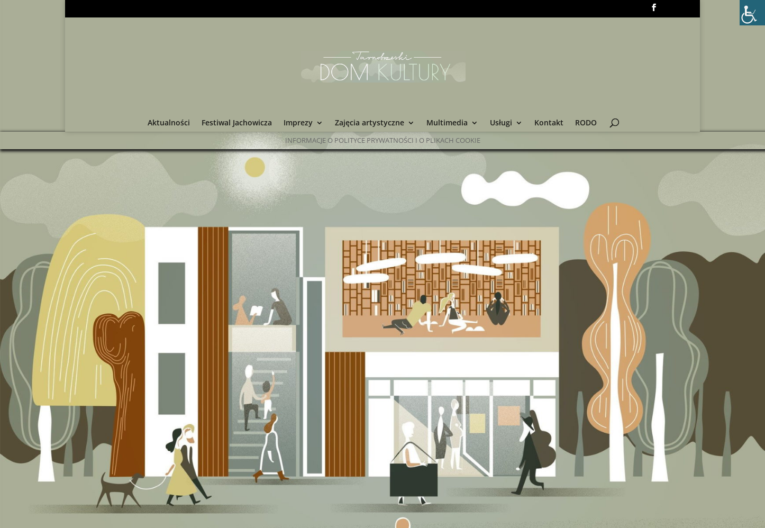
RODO (586, 123)
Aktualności (169, 123)
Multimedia (447, 123)
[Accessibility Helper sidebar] (752, 12)
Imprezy (298, 123)
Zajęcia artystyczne (369, 123)
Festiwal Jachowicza (237, 123)
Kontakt (548, 123)
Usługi (501, 123)
